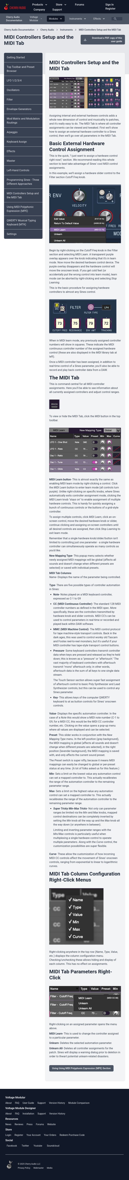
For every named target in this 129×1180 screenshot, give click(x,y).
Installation (28, 1113)
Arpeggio (12, 132)
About (8, 1103)
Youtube (38, 1145)
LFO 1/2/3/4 (14, 80)
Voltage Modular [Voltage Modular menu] (36, 19)
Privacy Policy (24, 1168)
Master (11, 160)
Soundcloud (53, 1145)
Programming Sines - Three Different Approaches (23, 181)
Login (8, 1135)
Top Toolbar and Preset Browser (20, 69)
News (8, 1124)
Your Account (34, 1135)
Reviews (19, 1124)
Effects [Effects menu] (99, 18)
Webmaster (38, 1168)
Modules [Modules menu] (56, 18)
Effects (11, 151)
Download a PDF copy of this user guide (102, 40)
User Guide (28, 1103)
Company (40, 9)
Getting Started (16, 57)
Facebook (12, 1145)
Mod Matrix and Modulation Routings (23, 120)
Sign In (109, 4)
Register (110, 8)
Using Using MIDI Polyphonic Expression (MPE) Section (81, 1068)
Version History (57, 1103)
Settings (11, 234)
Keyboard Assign (17, 141)
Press (29, 1124)
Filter (10, 99)
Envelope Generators (19, 109)
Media (49, 1168)
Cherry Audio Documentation (14, 19)
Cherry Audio (47, 29)
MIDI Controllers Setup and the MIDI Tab (100, 29)
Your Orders (50, 1135)
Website (51, 1124)
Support (57, 9)
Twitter (25, 1145)
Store (61, 4)
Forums (79, 4)
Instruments (66, 29)
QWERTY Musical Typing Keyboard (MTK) (21, 222)
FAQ (17, 1103)
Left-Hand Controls (18, 170)
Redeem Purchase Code (72, 1135)
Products (40, 4)
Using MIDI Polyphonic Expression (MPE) (20, 209)
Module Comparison (79, 1103)
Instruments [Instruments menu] (78, 18)
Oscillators (13, 90)
